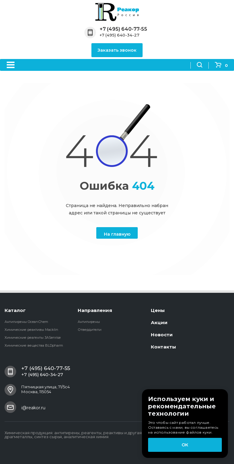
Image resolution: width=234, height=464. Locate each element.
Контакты (163, 347)
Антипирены (89, 322)
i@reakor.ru (33, 407)
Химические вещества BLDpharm (34, 345)
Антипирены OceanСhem (26, 322)
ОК (185, 445)
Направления (95, 310)
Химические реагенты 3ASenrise (33, 337)
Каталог (15, 310)
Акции (159, 322)
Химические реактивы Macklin (31, 329)
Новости (162, 335)
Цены (158, 310)
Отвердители (89, 329)
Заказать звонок (117, 50)
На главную (117, 234)
